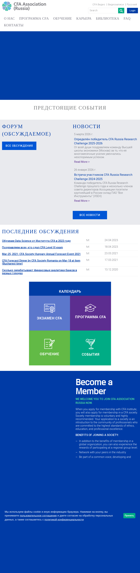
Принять (129, 515)
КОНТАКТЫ (14, 25)
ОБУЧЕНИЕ (62, 18)
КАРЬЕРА (83, 18)
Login (132, 10)
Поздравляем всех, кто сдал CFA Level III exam (32, 247)
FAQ (127, 18)
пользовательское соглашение (38, 515)
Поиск (121, 10)
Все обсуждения (19, 145)
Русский (132, 4)
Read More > (82, 161)
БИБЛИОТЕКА (107, 18)
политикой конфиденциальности (64, 519)
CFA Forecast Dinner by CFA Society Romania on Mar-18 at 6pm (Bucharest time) (41, 262)
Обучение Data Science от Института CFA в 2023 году (36, 240)
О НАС (9, 18)
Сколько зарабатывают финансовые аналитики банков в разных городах (39, 272)
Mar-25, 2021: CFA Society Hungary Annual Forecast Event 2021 (41, 253)
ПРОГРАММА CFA (34, 18)
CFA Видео (99, 4)
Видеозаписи (116, 4)
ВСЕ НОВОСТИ (90, 215)
